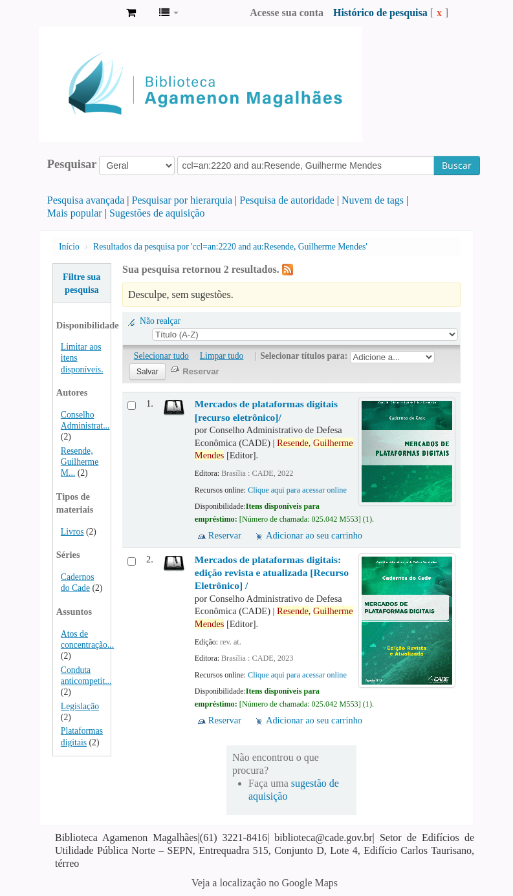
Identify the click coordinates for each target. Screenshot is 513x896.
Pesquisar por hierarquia (182, 200)
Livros (72, 532)
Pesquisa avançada (86, 200)
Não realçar (160, 321)
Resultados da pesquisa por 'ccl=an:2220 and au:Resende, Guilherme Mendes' (230, 246)
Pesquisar (72, 164)
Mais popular (74, 213)
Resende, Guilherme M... (79, 462)
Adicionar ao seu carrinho (314, 535)
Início (69, 246)
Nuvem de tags (373, 200)
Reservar (224, 535)
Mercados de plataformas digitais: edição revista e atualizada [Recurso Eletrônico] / (272, 573)
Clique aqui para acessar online (297, 490)
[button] (131, 13)
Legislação (80, 706)
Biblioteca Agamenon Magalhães (84, 13)
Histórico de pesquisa (380, 12)
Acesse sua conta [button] (286, 12)
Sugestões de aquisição (157, 213)
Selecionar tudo (161, 356)
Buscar (457, 165)
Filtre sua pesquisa (82, 283)
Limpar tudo (222, 356)
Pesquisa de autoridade (286, 200)
